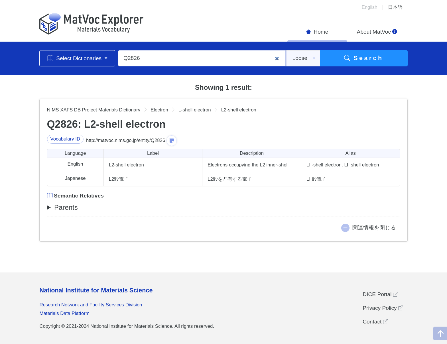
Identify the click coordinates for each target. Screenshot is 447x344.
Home (317, 32)
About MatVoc (377, 32)
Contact (375, 322)
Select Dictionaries (77, 58)
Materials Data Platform (64, 313)
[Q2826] (201, 58)
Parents (66, 207)
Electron (159, 110)
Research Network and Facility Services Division (90, 305)
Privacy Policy (383, 308)
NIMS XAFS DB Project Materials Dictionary (94, 110)
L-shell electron (194, 110)
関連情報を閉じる (374, 228)
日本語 (395, 7)
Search (363, 58)
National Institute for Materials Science (96, 290)
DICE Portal (380, 294)
